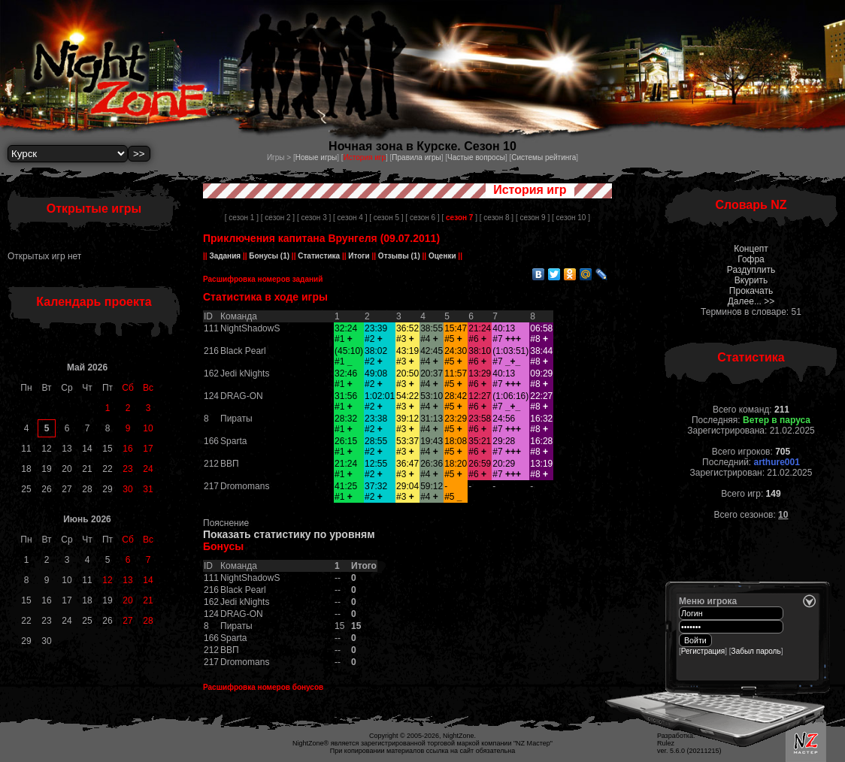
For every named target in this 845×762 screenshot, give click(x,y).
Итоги (359, 256)
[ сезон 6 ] (422, 217)
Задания (225, 256)
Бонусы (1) (268, 256)
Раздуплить (751, 270)
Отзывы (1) (398, 256)
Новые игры (316, 157)
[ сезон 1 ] (242, 217)
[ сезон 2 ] (278, 217)
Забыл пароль (756, 651)
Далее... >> (751, 301)
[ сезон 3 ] (314, 217)
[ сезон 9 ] (533, 217)
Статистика (318, 256)
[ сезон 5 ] (386, 217)
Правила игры (416, 157)
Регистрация (703, 651)
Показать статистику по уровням (289, 534)
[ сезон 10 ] (571, 217)
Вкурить (751, 280)
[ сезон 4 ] (350, 217)
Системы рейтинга (543, 157)
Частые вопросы (476, 157)
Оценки (442, 256)
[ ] (459, 217)
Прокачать (751, 291)
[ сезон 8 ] (496, 217)
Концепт (751, 248)
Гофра (751, 259)
